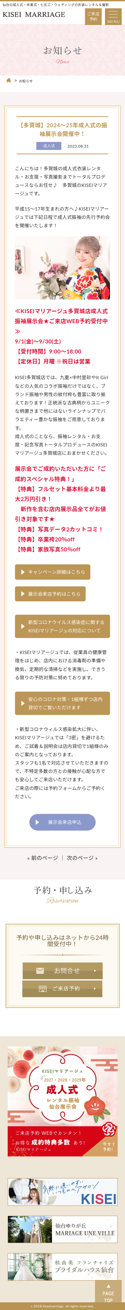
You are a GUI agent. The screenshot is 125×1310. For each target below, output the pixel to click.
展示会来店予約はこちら (54, 594)
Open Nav (115, 11)
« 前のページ (42, 858)
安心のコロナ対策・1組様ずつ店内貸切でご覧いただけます (65, 703)
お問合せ (63, 971)
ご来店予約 (93, 16)
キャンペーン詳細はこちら (56, 572)
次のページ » (82, 858)
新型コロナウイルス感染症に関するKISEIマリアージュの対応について (66, 626)
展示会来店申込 (64, 822)
